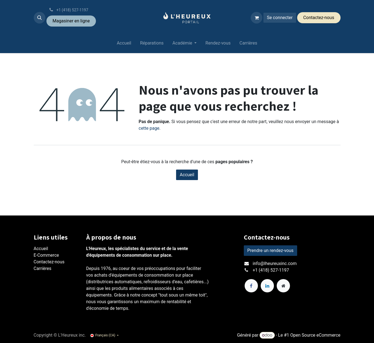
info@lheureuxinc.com (275, 263)
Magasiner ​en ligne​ (71, 21)
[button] (39, 18)
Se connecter (279, 17)
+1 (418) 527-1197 (271, 270)
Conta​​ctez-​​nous (318, 17)
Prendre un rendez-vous (270, 250)
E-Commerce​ (46, 255)
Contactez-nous (49, 261)
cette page (149, 128)
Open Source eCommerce (315, 335)
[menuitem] (123, 44)
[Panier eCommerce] (256, 18)
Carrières (42, 268)
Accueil (187, 174)
